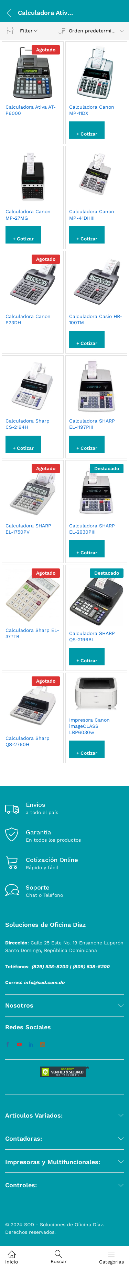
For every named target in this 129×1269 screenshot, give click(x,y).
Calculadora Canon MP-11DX (91, 110)
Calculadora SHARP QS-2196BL (92, 636)
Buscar (59, 1257)
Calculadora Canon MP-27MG (28, 214)
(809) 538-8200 (90, 966)
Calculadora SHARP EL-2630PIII (92, 529)
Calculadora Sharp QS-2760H (28, 741)
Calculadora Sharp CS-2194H (28, 424)
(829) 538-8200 (49, 966)
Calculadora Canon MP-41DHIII (91, 214)
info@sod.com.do (44, 982)
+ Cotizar (86, 134)
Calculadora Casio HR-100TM (95, 319)
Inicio (11, 1257)
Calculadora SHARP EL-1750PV (28, 529)
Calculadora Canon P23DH (28, 319)
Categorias (111, 1257)
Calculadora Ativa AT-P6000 (31, 110)
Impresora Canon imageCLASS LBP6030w (89, 726)
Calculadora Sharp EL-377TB (32, 633)
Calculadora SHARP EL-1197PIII (92, 424)
